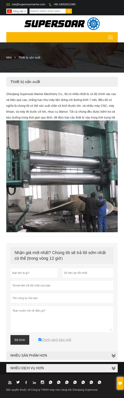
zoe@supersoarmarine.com (28, 4)
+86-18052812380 (64, 4)
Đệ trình (20, 340)
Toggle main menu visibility (111, 36)
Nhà (9, 57)
